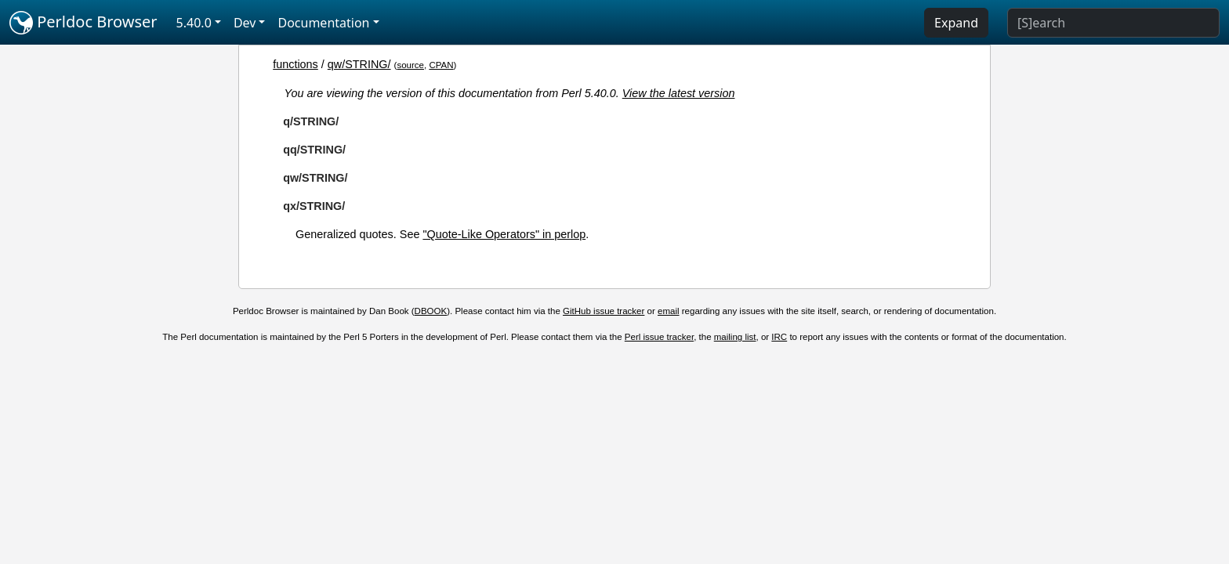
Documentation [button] (323, 22)
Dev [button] (245, 22)
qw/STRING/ (359, 64)
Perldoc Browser (83, 22)
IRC (779, 337)
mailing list (735, 337)
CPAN (441, 65)
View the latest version (678, 93)
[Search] (1113, 23)
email (669, 311)
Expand (956, 22)
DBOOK (431, 311)
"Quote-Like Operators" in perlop (503, 234)
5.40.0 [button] (194, 22)
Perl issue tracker (659, 337)
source (410, 65)
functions (295, 64)
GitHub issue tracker (603, 311)
